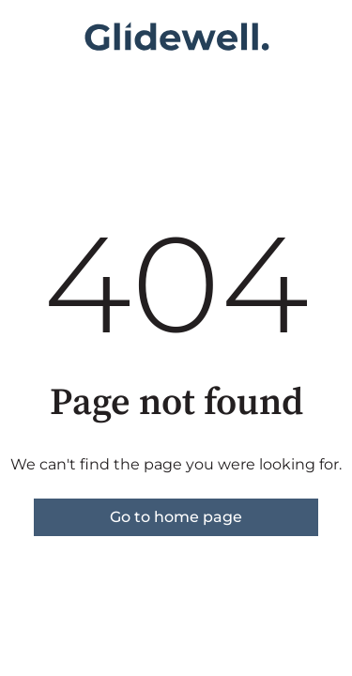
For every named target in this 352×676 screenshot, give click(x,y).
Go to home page (176, 517)
